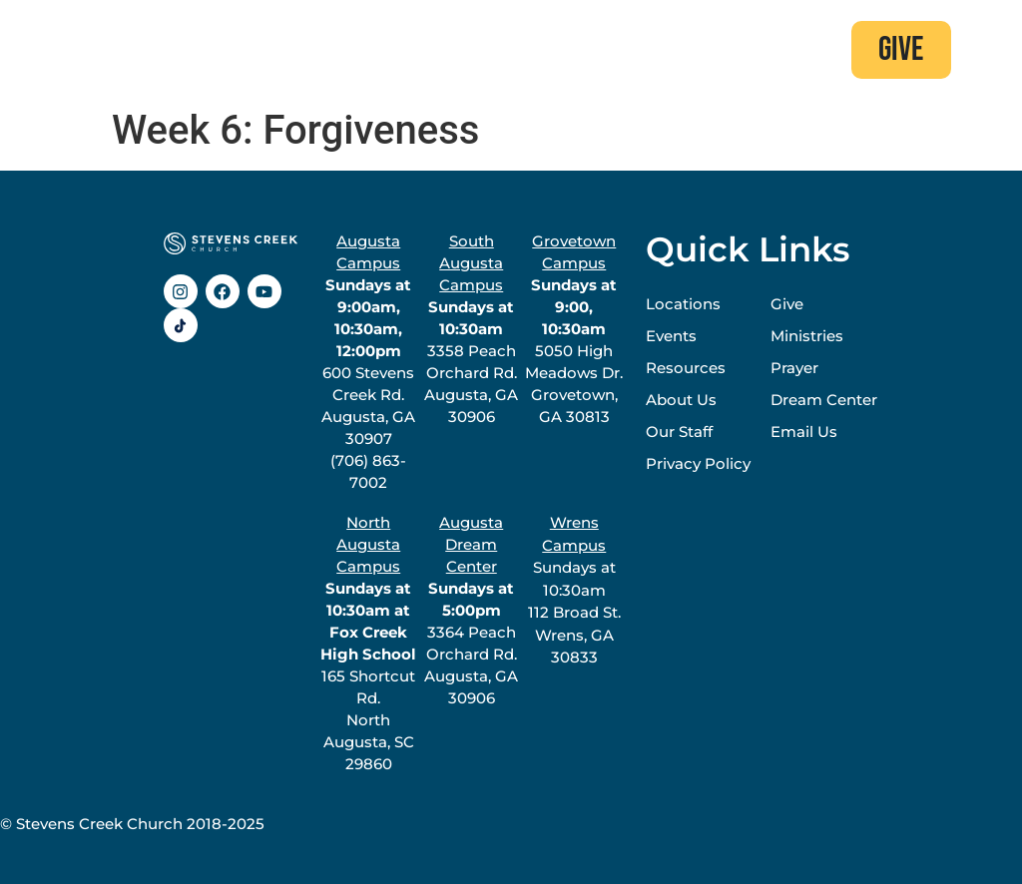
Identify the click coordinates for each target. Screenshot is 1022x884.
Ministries (806, 335)
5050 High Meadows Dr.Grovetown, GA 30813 (574, 328)
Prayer (794, 367)
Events (671, 335)
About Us (681, 399)
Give (786, 303)
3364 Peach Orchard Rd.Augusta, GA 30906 (471, 610)
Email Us (803, 431)
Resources (686, 367)
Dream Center (823, 399)
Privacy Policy (698, 463)
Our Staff (679, 431)
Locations (683, 303)
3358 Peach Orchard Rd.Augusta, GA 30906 (471, 328)
